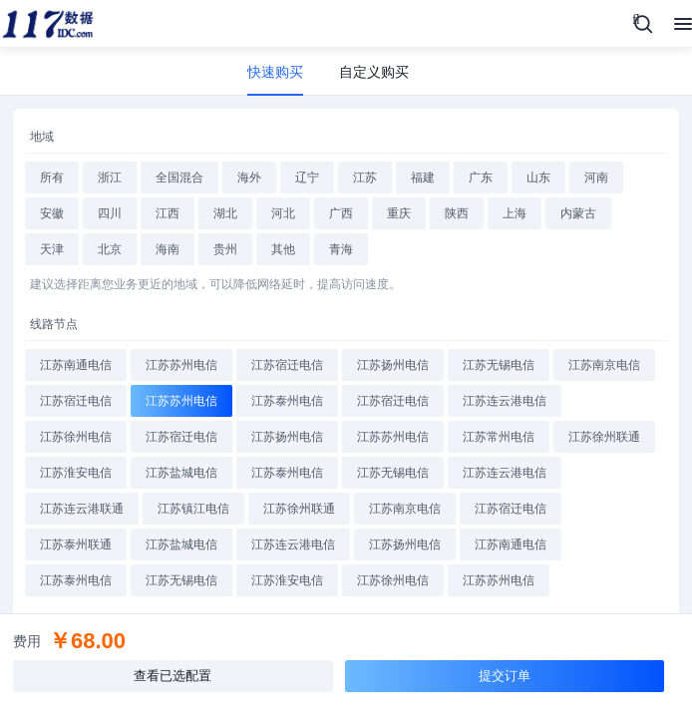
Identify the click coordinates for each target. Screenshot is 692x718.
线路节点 (54, 324)
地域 (42, 137)
